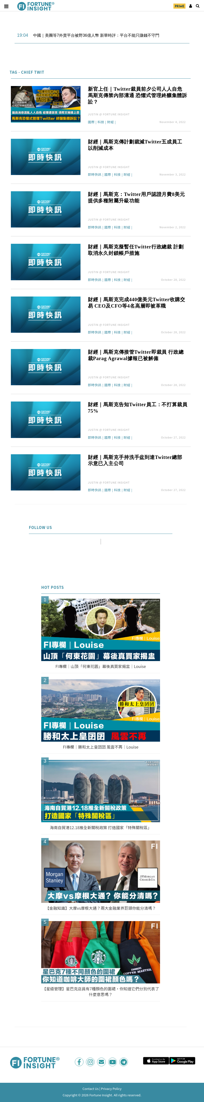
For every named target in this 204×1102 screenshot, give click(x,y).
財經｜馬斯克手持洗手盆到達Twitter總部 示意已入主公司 (135, 460)
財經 (110, 122)
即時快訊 (95, 175)
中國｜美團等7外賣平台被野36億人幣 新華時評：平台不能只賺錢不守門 (96, 35)
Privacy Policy (111, 1088)
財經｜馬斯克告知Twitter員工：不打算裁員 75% (137, 408)
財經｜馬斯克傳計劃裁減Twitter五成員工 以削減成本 (135, 145)
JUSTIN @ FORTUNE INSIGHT (109, 114)
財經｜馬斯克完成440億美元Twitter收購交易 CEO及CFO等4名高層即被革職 (136, 303)
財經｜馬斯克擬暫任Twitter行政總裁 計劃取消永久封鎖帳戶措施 (136, 250)
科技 (101, 122)
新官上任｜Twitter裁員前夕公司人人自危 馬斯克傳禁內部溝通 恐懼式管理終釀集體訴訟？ (137, 95)
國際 (91, 122)
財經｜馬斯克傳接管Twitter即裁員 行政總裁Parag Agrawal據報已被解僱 (136, 355)
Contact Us (90, 1088)
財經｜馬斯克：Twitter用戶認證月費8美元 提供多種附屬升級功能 (136, 197)
